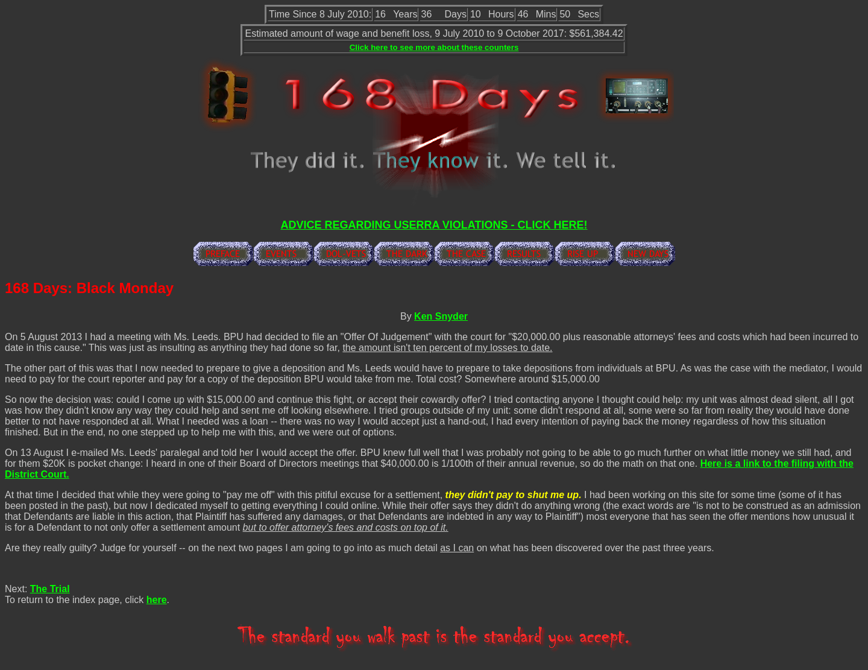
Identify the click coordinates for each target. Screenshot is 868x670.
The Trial (50, 589)
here (156, 600)
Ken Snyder (441, 316)
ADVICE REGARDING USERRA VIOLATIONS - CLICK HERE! (433, 225)
